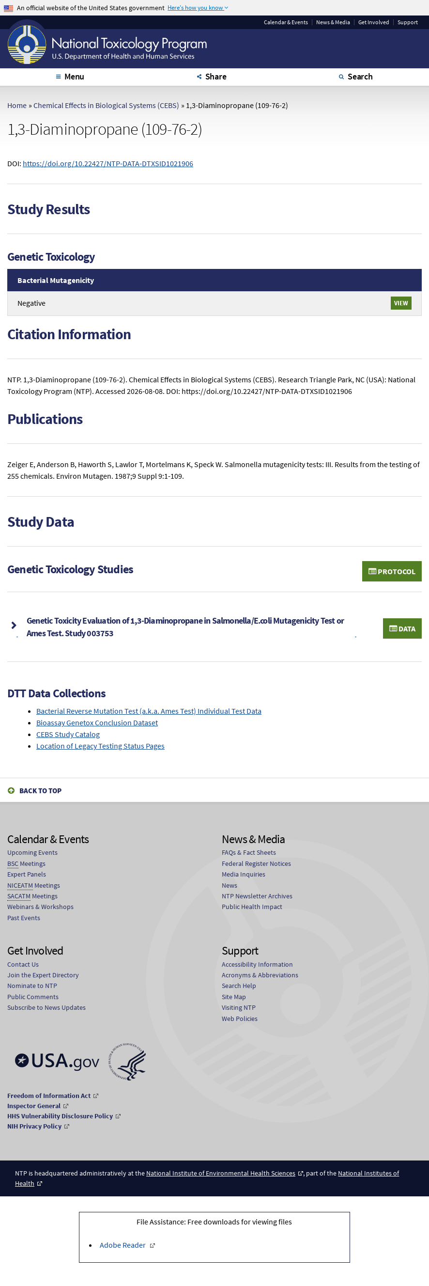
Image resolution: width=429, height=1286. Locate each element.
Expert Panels (26, 874)
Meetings (26, 863)
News (229, 885)
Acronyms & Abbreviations (260, 975)
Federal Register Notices (256, 863)
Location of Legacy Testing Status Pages (100, 746)
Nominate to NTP (32, 985)
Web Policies (240, 1018)
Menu (74, 76)
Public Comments (33, 996)
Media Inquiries (243, 874)
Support (408, 22)
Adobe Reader (123, 1245)
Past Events (23, 917)
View (401, 303)
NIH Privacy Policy (34, 1126)
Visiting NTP (239, 1007)
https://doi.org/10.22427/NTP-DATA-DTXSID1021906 (108, 163)
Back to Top (40, 790)
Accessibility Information (257, 964)
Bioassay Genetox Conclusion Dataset (97, 722)
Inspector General (34, 1105)
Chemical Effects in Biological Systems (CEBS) (106, 105)
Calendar (286, 22)
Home (17, 105)
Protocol (391, 571)
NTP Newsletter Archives (257, 896)
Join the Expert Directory (43, 975)
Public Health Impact (252, 906)
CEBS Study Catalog (68, 734)
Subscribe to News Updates (46, 1007)
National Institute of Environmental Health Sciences (220, 1173)
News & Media (333, 22)
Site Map (234, 996)
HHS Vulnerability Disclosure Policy (60, 1116)
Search (360, 76)
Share (216, 76)
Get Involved (373, 22)
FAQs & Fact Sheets (249, 852)
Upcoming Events (32, 852)
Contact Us (23, 964)
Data (402, 628)
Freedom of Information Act (49, 1095)
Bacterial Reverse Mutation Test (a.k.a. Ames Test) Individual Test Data (148, 711)
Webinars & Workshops (40, 906)
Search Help (239, 985)
